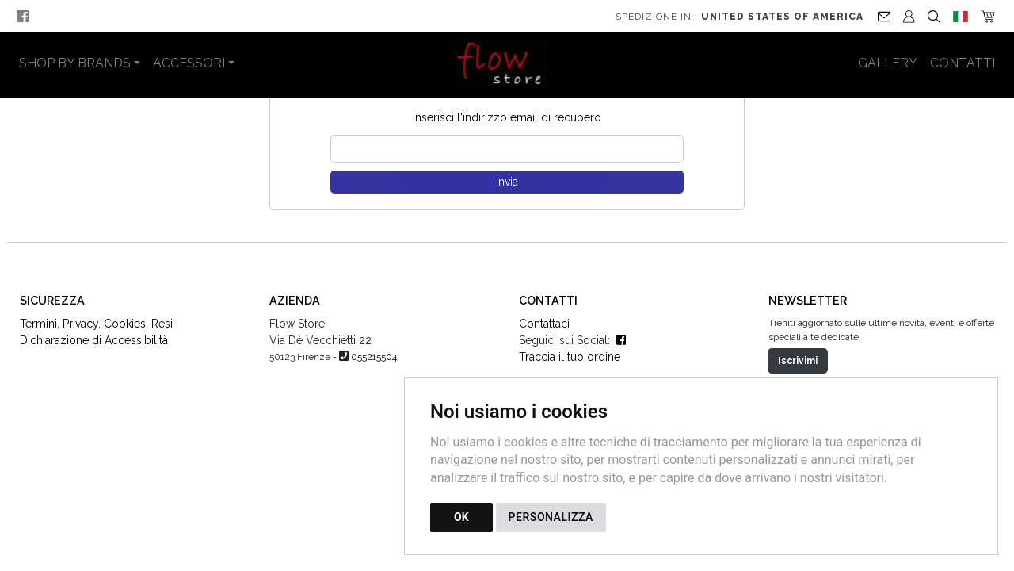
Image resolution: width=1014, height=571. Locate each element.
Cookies (125, 355)
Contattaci (544, 355)
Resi (162, 355)
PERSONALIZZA (551, 517)
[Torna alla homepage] (507, 63)
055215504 (374, 388)
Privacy (80, 355)
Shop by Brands (75, 63)
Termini (38, 355)
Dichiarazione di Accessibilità (94, 372)
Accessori (189, 63)
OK (461, 517)
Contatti (962, 63)
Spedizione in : (739, 16)
